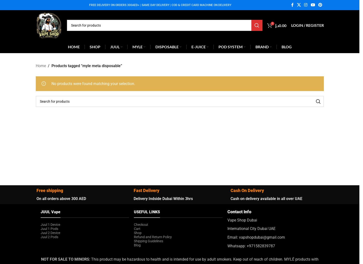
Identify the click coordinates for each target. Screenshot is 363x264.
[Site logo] (49, 25)
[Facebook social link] (292, 5)
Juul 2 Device (50, 233)
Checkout (141, 225)
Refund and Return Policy (153, 237)
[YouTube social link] (313, 5)
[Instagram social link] (306, 5)
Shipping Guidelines (148, 241)
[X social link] (298, 5)
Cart (137, 229)
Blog (137, 245)
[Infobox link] (271, 229)
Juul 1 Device (50, 225)
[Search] (164, 25)
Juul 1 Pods (49, 229)
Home (41, 66)
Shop (138, 233)
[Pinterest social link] (320, 5)
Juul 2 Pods (49, 237)
